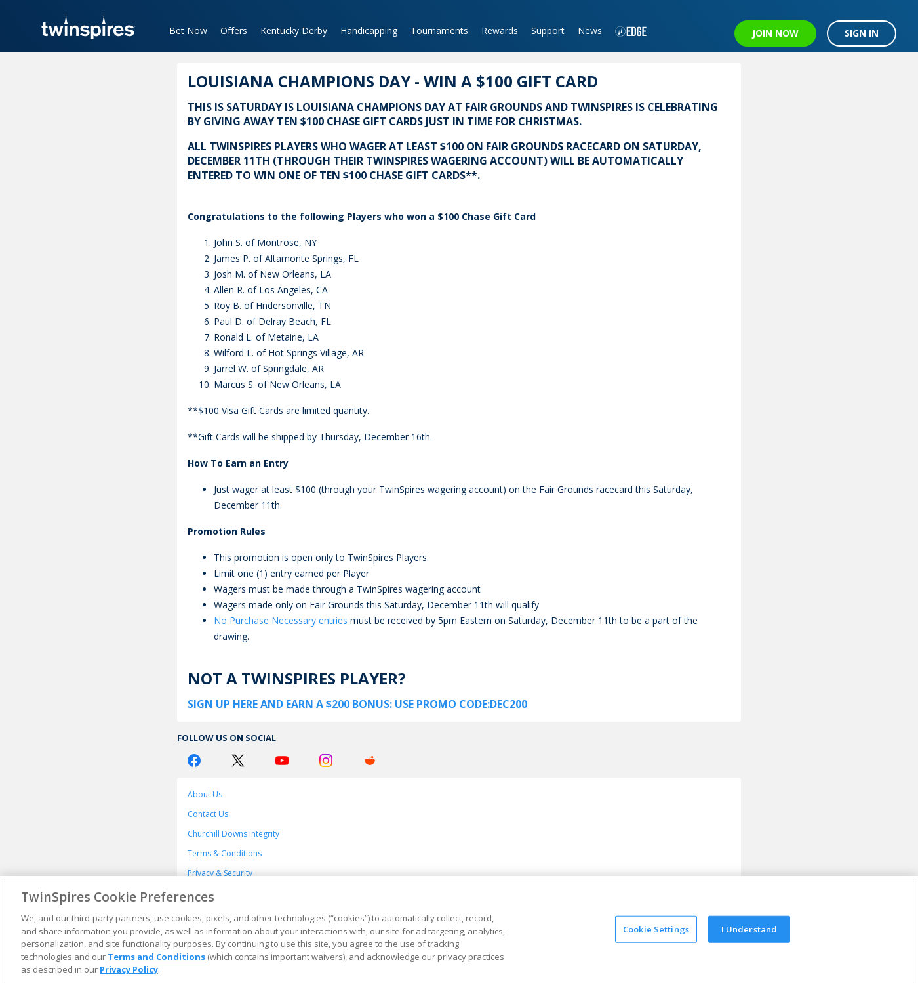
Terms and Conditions (156, 957)
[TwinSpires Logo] (83, 26)
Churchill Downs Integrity (233, 833)
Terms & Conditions (225, 853)
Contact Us (208, 814)
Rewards (499, 30)
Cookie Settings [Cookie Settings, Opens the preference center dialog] (656, 928)
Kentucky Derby (293, 30)
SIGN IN (862, 33)
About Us (205, 794)
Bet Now (188, 30)
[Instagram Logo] (325, 760)
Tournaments (439, 30)
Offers (233, 30)
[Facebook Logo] (194, 760)
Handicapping (368, 30)
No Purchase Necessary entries (281, 620)
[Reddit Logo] (369, 760)
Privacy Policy (129, 969)
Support (548, 30)
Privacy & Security (220, 873)
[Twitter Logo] (238, 760)
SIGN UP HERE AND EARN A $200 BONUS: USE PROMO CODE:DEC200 (357, 704)
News (590, 30)
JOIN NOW (775, 33)
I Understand (749, 928)
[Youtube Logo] (282, 760)
